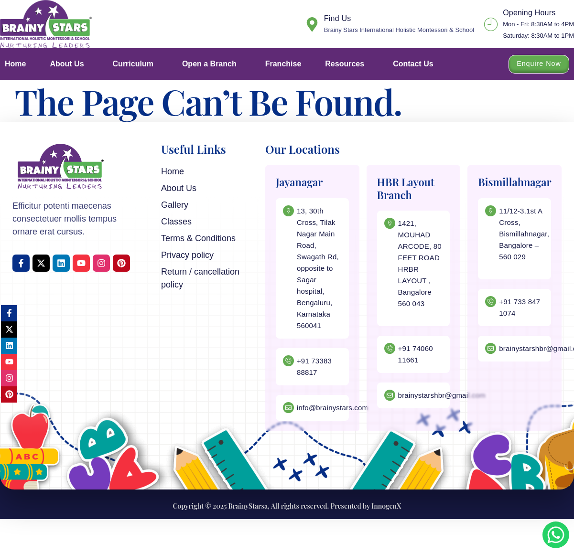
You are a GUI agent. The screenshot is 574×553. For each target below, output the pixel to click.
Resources (347, 64)
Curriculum (135, 64)
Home (15, 64)
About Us (69, 64)
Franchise (283, 64)
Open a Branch (211, 64)
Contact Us (413, 64)
